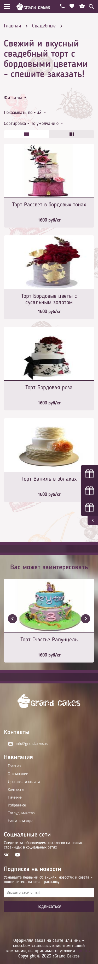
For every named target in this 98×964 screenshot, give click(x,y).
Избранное (17, 805)
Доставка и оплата (24, 782)
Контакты (16, 790)
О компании (18, 774)
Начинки (15, 797)
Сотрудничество (21, 813)
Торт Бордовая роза (49, 388)
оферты (83, 951)
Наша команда (20, 821)
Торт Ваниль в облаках (49, 479)
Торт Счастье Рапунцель (49, 640)
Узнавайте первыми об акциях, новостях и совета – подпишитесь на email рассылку (48, 879)
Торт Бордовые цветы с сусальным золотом (49, 299)
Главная (14, 766)
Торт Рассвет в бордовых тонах (49, 205)
